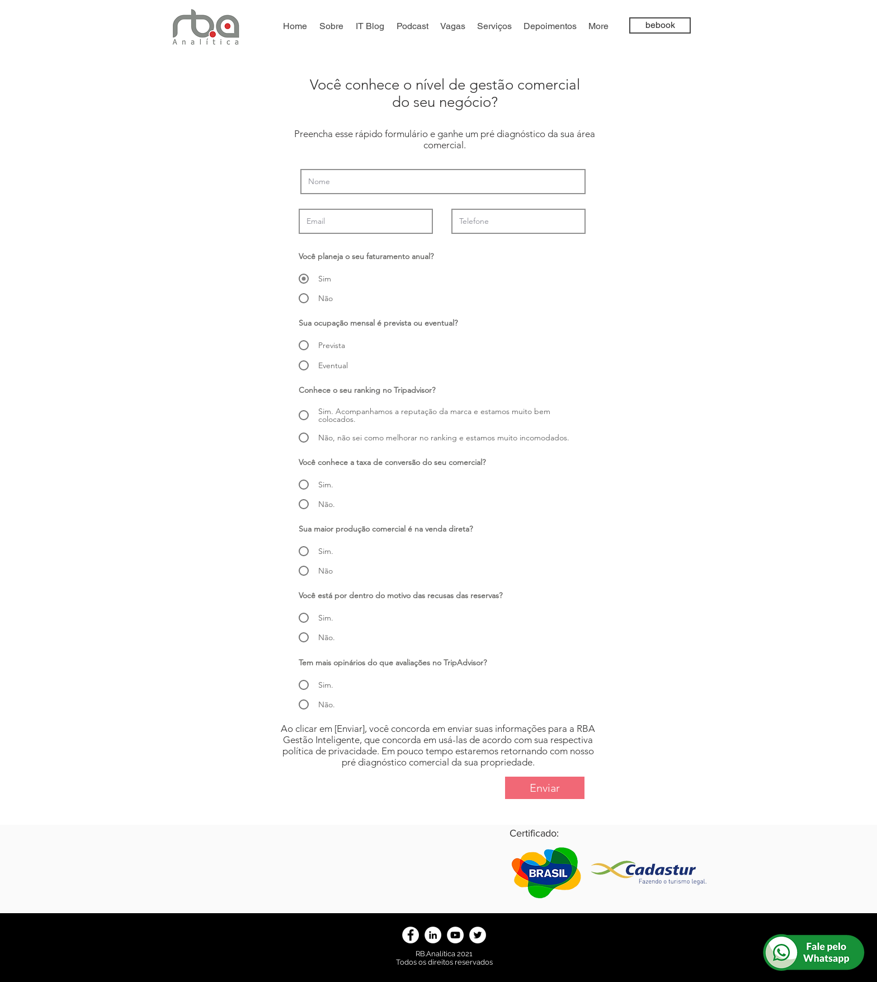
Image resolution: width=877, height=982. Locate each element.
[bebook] (660, 25)
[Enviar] (544, 788)
